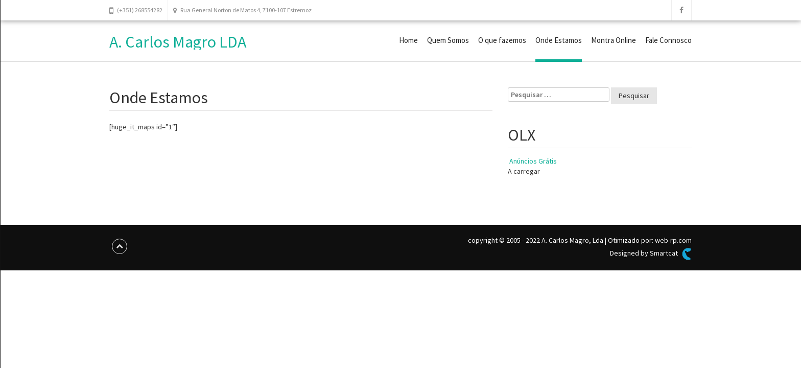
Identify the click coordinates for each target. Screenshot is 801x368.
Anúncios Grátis (533, 161)
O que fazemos (502, 40)
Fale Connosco (668, 40)
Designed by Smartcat (651, 254)
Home (408, 40)
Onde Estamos (558, 40)
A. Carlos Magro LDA (177, 42)
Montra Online (613, 40)
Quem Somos (448, 40)
